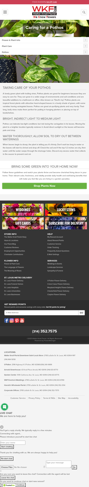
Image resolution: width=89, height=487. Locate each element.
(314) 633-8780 (58, 380)
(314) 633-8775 (53, 375)
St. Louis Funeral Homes (13, 284)
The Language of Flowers (14, 267)
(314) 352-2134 (59, 385)
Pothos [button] (5, 52)
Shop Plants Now (44, 186)
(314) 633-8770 (52, 370)
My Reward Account (55, 237)
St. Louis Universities (12, 291)
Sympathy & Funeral (55, 271)
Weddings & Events (54, 264)
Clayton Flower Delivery (56, 294)
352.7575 (44, 331)
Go (81, 312)
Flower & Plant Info (11, 40)
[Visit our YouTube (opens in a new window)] (22, 320)
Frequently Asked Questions (58, 251)
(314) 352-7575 (53, 390)
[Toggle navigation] (5, 12)
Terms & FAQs (49, 398)
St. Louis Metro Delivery (18, 278)
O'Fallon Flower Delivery (56, 281)
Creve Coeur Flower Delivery (58, 284)
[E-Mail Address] (41, 312)
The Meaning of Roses (12, 271)
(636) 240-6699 (46, 365)
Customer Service (54, 244)
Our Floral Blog (10, 244)
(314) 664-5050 (10, 359)
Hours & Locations (11, 240)
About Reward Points (55, 240)
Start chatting (7, 447)
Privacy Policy (34, 398)
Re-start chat (6, 458)
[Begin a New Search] (84, 12)
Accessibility (73, 398)
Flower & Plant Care (12, 264)
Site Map (61, 398)
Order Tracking (53, 247)
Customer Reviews (11, 247)
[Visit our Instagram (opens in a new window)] (11, 320)
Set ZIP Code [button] (52, 2)
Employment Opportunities (14, 251)
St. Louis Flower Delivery (13, 281)
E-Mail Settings (53, 254)
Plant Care (7, 46)
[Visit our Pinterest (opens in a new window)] (17, 320)
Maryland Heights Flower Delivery (60, 287)
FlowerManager (50, 341)
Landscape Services (55, 267)
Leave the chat (7, 478)
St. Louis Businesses (12, 294)
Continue (21, 485)
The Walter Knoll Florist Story (15, 237)
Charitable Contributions (13, 254)
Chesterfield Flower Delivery (58, 291)
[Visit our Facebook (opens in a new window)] (6, 320)
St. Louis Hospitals (11, 287)
